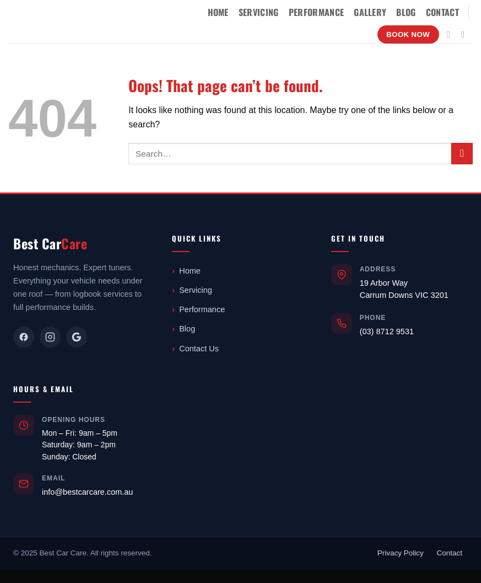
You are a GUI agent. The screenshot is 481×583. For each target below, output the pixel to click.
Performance (316, 12)
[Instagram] (50, 337)
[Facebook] (23, 337)
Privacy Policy (400, 553)
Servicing (259, 12)
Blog (405, 12)
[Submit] (462, 153)
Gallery (370, 12)
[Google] (76, 337)
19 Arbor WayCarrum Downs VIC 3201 (404, 289)
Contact (442, 12)
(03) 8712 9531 (387, 331)
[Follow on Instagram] (451, 34)
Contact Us (199, 348)
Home (218, 12)
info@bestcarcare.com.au (87, 492)
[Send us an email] (465, 34)
